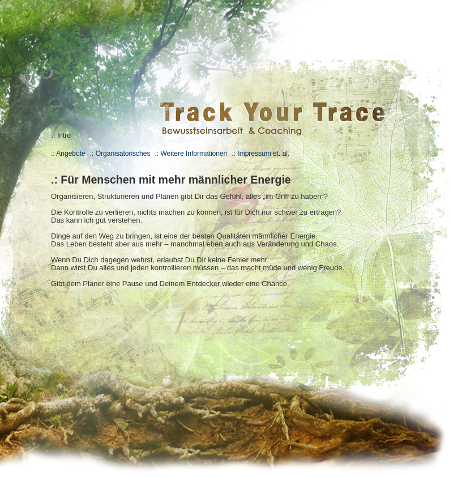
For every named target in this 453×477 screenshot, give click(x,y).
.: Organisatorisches (120, 153)
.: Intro (61, 135)
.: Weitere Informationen (191, 153)
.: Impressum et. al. (260, 153)
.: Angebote (68, 153)
